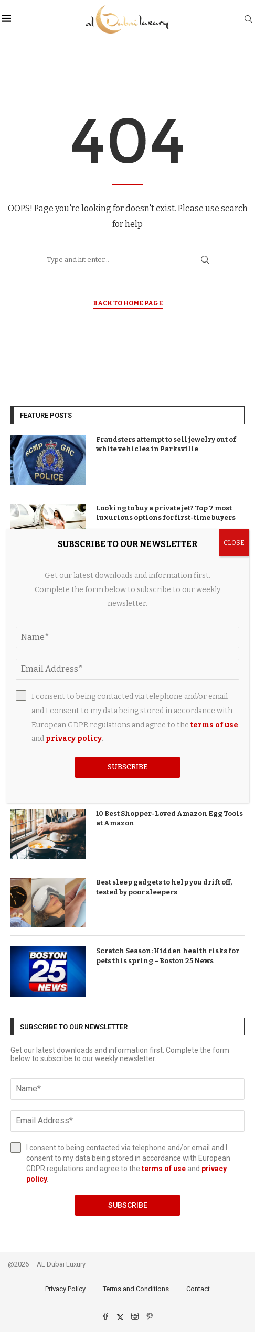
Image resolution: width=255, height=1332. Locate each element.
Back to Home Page (128, 303)
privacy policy (73, 738)
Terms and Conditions (136, 1289)
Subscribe (127, 1205)
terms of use (164, 1168)
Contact (198, 1289)
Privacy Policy (65, 1289)
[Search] (248, 19)
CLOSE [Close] (234, 543)
